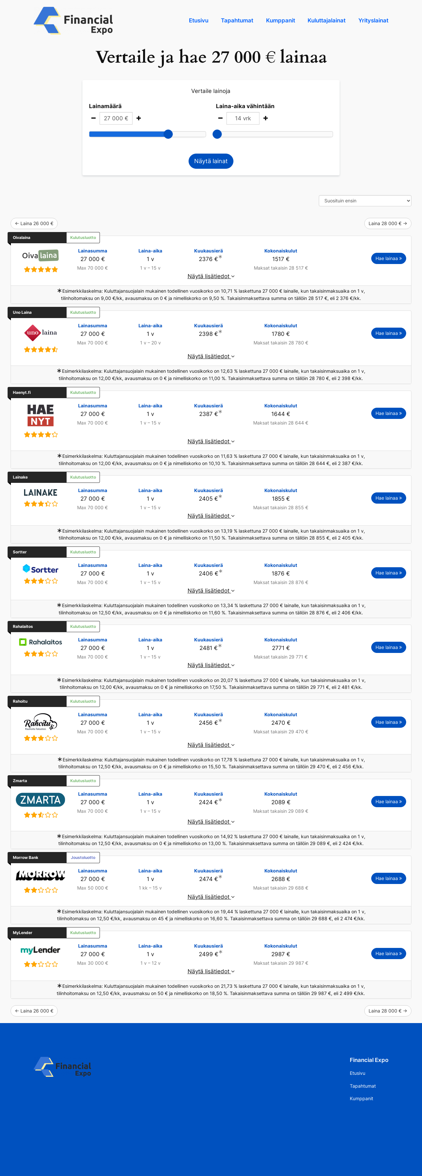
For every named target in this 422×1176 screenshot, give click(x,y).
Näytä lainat (211, 161)
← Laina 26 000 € (34, 223)
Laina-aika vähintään (245, 106)
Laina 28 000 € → (388, 223)
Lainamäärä (105, 106)
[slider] (168, 134)
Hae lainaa (389, 258)
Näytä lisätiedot (211, 276)
